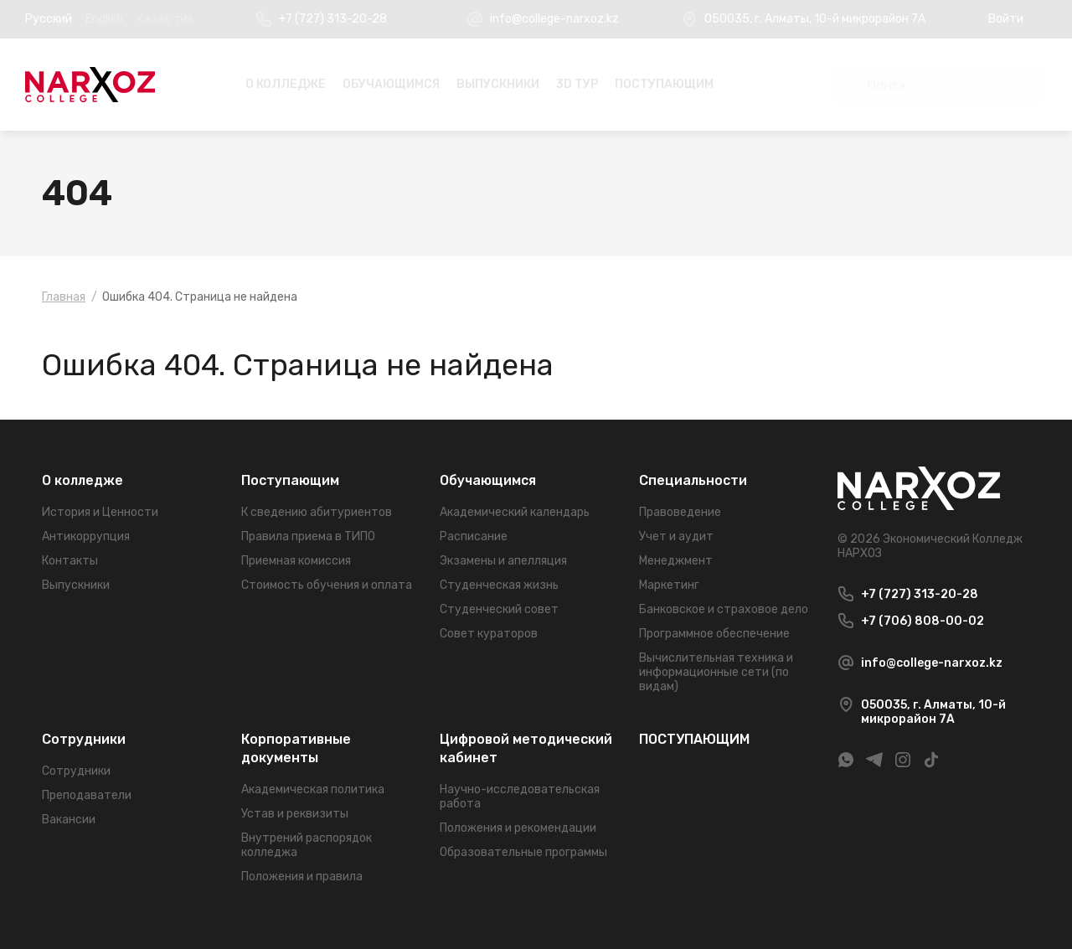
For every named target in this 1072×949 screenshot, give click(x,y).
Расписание (474, 536)
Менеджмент (676, 561)
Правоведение (680, 512)
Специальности (693, 480)
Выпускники (497, 84)
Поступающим (290, 480)
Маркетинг (669, 585)
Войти (1005, 19)
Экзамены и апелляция (503, 561)
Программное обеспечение (714, 634)
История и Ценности (100, 512)
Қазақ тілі (165, 19)
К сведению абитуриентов (316, 512)
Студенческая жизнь (499, 585)
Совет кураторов (489, 634)
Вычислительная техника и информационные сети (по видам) (716, 672)
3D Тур (577, 84)
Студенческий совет (499, 609)
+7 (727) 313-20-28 (333, 19)
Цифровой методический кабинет (526, 748)
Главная (63, 297)
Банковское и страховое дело (723, 609)
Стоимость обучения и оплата (326, 585)
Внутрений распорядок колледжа (306, 845)
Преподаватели (86, 795)
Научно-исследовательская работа (520, 796)
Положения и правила (302, 876)
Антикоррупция (86, 536)
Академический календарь (515, 512)
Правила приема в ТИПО (308, 536)
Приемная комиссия (296, 561)
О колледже (285, 84)
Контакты (70, 561)
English (104, 19)
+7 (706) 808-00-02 (922, 621)
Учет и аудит (676, 536)
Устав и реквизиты (294, 814)
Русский (48, 19)
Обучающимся (391, 84)
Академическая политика (312, 789)
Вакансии (68, 819)
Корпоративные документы (296, 748)
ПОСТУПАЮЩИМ (664, 84)
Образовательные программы (523, 852)
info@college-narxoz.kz (554, 19)
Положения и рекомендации (518, 828)
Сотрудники (84, 739)
